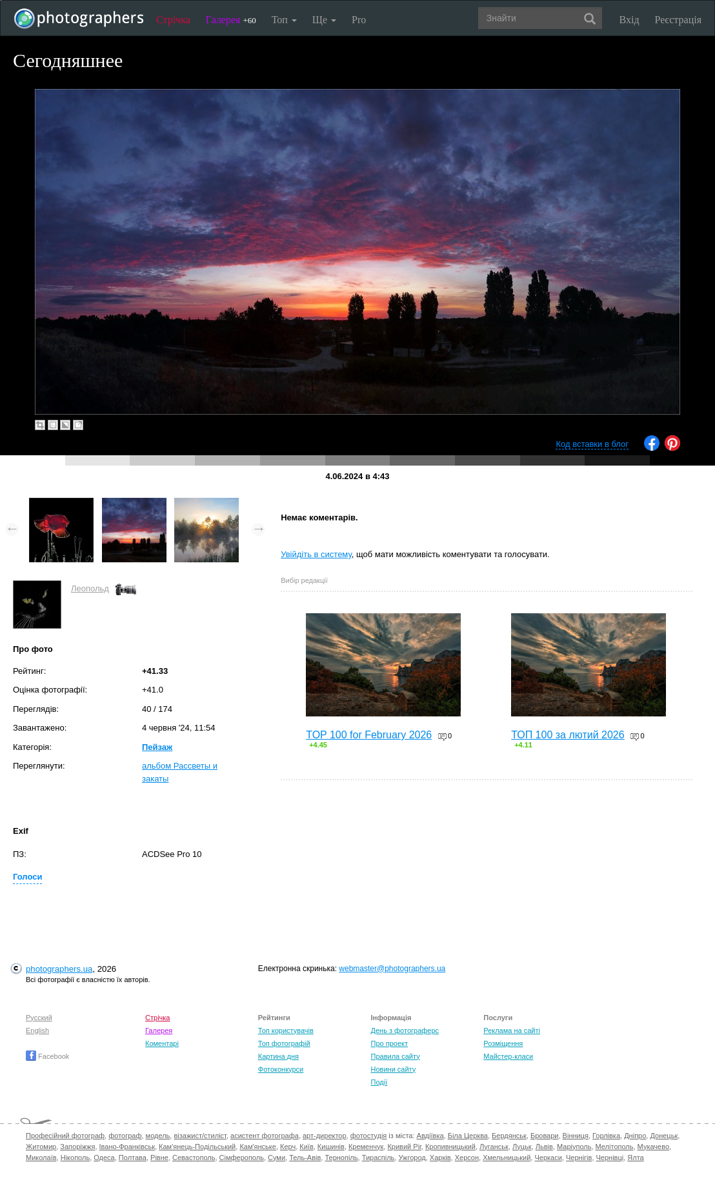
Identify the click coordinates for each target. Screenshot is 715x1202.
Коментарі (162, 1043)
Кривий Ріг (404, 1146)
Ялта (635, 1157)
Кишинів (331, 1146)
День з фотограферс (405, 1030)
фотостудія (368, 1135)
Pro (359, 19)
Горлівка (606, 1135)
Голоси (27, 877)
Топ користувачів (286, 1030)
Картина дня (278, 1056)
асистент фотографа (264, 1135)
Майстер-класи (508, 1056)
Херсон (467, 1157)
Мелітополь (615, 1146)
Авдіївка (430, 1135)
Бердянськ (509, 1135)
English (37, 1030)
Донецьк (664, 1135)
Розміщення (503, 1043)
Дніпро (635, 1135)
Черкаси (547, 1157)
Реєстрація (678, 19)
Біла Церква (468, 1135)
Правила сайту (395, 1056)
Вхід (629, 19)
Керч (288, 1146)
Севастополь (193, 1157)
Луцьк (522, 1146)
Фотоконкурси (280, 1069)
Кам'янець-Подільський (197, 1146)
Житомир (41, 1146)
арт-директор (325, 1135)
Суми (276, 1157)
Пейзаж (157, 747)
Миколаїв (41, 1157)
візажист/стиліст (200, 1135)
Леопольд (90, 588)
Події (379, 1082)
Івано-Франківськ (127, 1146)
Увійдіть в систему (316, 554)
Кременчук (365, 1146)
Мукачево (653, 1146)
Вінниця (576, 1135)
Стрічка (173, 19)
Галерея (231, 19)
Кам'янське (257, 1146)
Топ (284, 19)
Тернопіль (341, 1157)
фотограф (124, 1135)
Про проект (389, 1043)
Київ (306, 1146)
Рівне (159, 1157)
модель (158, 1135)
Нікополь (75, 1157)
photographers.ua (59, 969)
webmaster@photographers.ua (392, 968)
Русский (39, 1017)
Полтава (132, 1157)
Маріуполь (574, 1146)
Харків (440, 1157)
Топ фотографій (284, 1043)
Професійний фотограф (65, 1135)
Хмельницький (506, 1157)
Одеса (104, 1157)
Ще (324, 19)
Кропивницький (450, 1146)
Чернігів (579, 1157)
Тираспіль (378, 1157)
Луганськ (494, 1146)
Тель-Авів (305, 1157)
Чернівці (610, 1157)
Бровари (544, 1135)
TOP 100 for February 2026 (369, 734)
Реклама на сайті (511, 1030)
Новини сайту (393, 1069)
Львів (544, 1146)
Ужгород (411, 1157)
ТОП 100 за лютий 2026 (568, 734)
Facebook (47, 1056)
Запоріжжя (77, 1146)
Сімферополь (241, 1157)
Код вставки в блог (592, 444)
